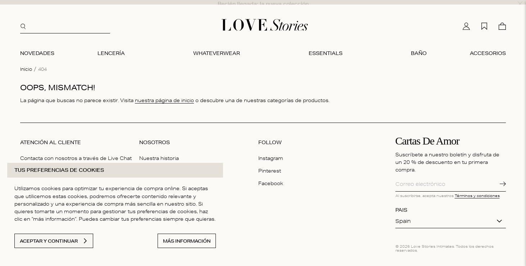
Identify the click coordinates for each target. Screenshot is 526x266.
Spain (403, 215)
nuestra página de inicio (164, 94)
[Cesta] (502, 20)
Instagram (270, 152)
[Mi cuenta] (466, 20)
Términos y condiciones (477, 189)
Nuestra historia (159, 152)
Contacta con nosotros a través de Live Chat (76, 152)
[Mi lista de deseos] (484, 20)
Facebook (270, 177)
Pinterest (269, 164)
